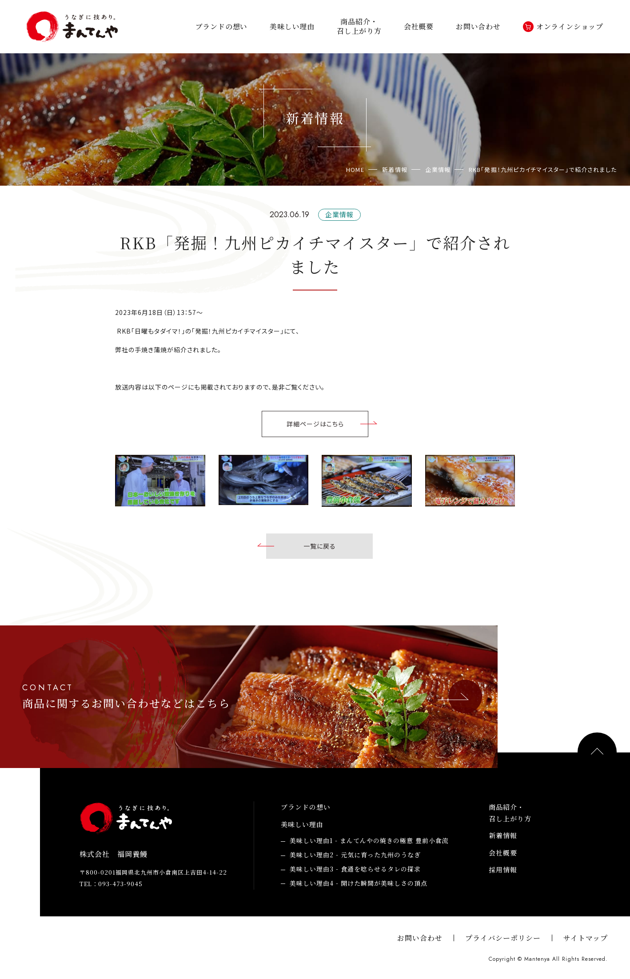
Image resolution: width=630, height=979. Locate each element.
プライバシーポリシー (503, 938)
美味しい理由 (292, 27)
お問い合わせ (478, 27)
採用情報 (503, 869)
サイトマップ (585, 938)
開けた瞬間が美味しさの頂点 (358, 883)
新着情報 (503, 835)
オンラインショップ (569, 27)
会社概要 (419, 27)
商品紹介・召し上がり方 (359, 26)
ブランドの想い (221, 27)
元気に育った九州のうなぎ (355, 855)
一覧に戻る (319, 545)
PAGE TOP (597, 752)
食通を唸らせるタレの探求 (355, 869)
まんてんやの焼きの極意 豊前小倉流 (369, 841)
